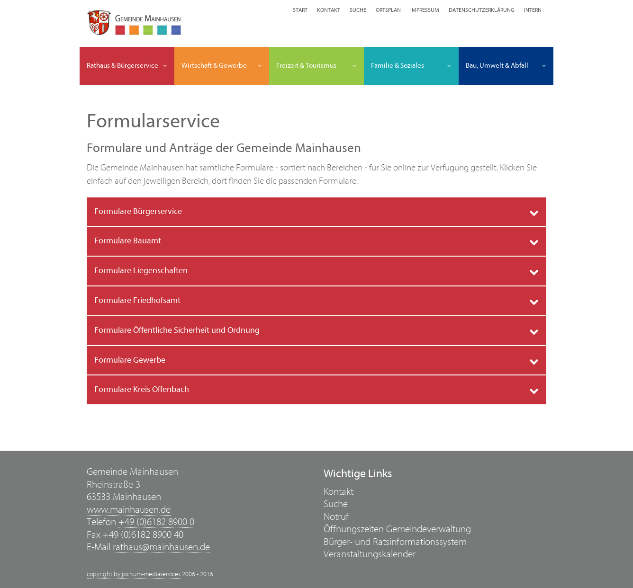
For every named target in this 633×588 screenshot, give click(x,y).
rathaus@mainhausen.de (161, 547)
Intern (533, 10)
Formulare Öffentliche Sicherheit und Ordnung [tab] (177, 330)
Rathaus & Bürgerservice (122, 66)
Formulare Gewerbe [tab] (129, 360)
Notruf (336, 516)
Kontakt (328, 10)
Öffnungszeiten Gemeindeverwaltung (397, 529)
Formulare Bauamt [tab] (127, 241)
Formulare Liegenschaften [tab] (141, 271)
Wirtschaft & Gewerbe (214, 66)
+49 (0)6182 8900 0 (156, 522)
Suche (358, 10)
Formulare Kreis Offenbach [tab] (141, 389)
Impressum (424, 10)
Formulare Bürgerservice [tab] (138, 211)
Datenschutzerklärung (482, 10)
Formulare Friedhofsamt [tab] (137, 300)
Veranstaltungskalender (370, 554)
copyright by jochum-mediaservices (134, 574)
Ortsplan (388, 10)
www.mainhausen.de (129, 509)
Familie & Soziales (397, 66)
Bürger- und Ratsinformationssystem (395, 541)
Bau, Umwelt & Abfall (497, 66)
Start (300, 10)
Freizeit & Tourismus (306, 66)
